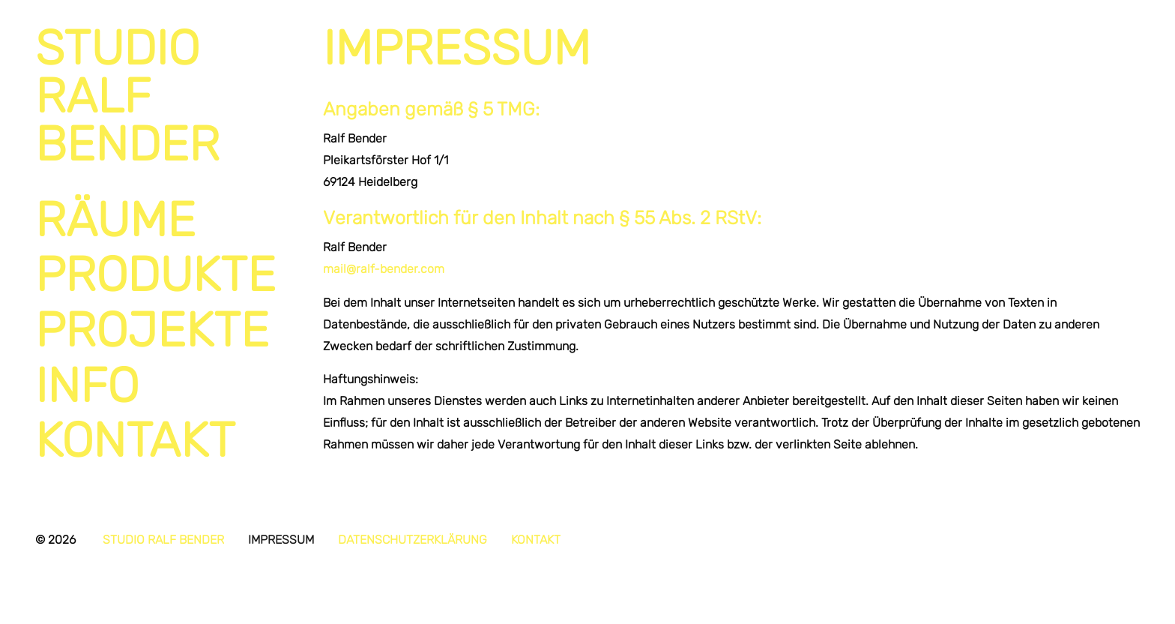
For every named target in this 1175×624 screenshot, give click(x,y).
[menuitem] (156, 220)
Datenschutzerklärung (412, 539)
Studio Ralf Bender (163, 539)
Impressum (281, 539)
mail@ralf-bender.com (383, 269)
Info (87, 385)
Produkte (155, 275)
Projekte (152, 330)
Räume (115, 220)
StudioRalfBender (127, 96)
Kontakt (135, 440)
